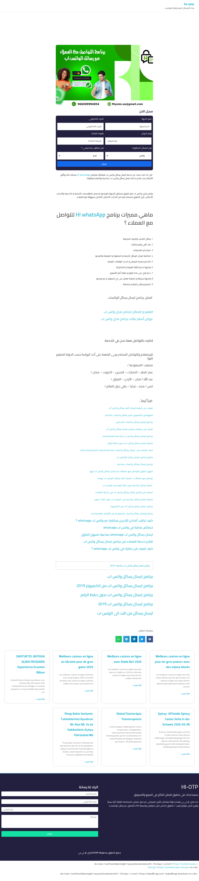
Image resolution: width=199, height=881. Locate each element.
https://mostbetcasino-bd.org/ (173, 867)
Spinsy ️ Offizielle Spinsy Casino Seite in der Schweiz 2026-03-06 (174, 719)
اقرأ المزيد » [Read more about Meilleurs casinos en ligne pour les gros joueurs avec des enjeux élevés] (185, 693)
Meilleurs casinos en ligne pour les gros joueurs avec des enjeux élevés (172, 662)
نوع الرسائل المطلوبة (142, 148)
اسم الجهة (146, 118)
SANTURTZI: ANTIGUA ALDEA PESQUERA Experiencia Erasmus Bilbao (30, 664)
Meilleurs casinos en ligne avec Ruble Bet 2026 (124, 659)
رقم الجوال (146, 133)
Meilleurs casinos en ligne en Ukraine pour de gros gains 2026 (76, 662)
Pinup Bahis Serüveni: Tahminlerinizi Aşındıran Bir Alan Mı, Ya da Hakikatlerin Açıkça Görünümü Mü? (77, 724)
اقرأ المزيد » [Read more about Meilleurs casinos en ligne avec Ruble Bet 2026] (136, 685)
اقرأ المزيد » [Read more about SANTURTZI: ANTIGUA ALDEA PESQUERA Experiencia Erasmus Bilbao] (40, 699)
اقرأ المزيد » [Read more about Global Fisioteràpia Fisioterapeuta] (136, 748)
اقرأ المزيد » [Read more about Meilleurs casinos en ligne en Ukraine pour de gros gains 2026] (88, 690)
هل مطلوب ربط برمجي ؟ (92, 148)
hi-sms (189, 4)
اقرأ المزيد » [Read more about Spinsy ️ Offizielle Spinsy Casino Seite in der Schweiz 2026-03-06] (185, 754)
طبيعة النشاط (97, 133)
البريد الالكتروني (96, 118)
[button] (150, 639)
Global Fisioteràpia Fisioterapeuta (128, 716)
